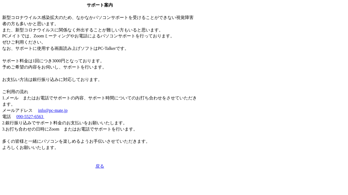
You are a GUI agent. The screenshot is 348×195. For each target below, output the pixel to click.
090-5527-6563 (30, 116)
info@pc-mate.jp (52, 110)
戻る (99, 166)
